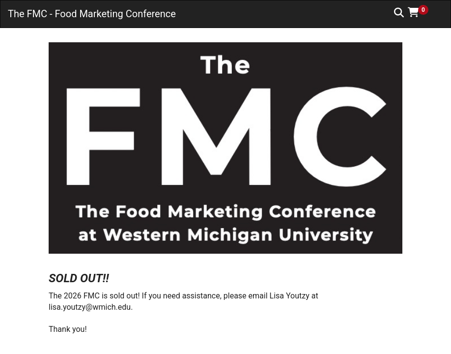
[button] (421, 12)
